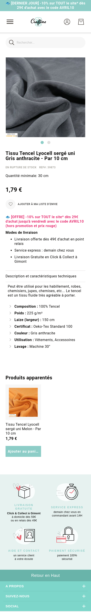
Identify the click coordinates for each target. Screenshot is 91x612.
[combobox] (45, 42)
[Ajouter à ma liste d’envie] (31, 204)
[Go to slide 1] (42, 142)
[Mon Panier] (81, 21)
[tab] (45, 276)
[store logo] (38, 21)
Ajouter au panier (24, 451)
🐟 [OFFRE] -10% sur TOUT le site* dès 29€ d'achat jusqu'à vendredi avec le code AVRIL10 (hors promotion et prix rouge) (45, 221)
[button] (67, 21)
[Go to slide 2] (48, 142)
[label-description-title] (45, 276)
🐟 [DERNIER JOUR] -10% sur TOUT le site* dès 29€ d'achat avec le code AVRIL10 (45, 5)
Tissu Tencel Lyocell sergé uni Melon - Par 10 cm (23, 428)
